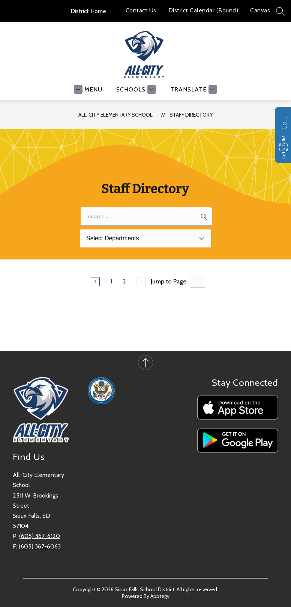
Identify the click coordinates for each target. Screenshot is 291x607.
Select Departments (112, 238)
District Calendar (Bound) (203, 10)
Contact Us (141, 10)
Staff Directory (191, 114)
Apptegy (160, 596)
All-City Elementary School (115, 114)
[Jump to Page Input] (197, 281)
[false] (146, 216)
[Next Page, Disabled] (141, 281)
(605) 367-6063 (40, 546)
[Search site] (280, 11)
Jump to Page (168, 281)
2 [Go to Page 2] (124, 281)
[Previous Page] (95, 281)
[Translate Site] (192, 89)
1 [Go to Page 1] (111, 281)
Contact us (283, 122)
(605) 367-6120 (39, 536)
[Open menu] (88, 89)
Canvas (260, 10)
